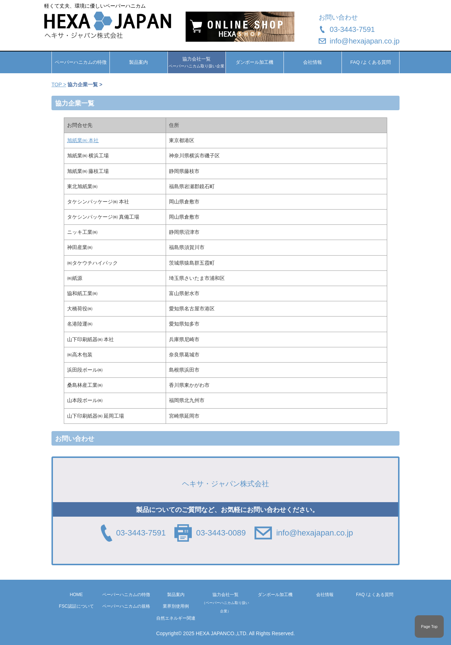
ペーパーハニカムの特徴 (81, 62)
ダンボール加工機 (254, 62)
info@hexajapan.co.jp (365, 41)
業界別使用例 (176, 606)
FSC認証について (76, 606)
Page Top (429, 626)
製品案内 (138, 62)
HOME (76, 594)
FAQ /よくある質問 (370, 62)
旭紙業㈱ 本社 (83, 140)
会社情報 (312, 62)
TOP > (58, 84)
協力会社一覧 (225, 602)
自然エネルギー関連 (175, 618)
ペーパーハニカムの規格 (126, 606)
